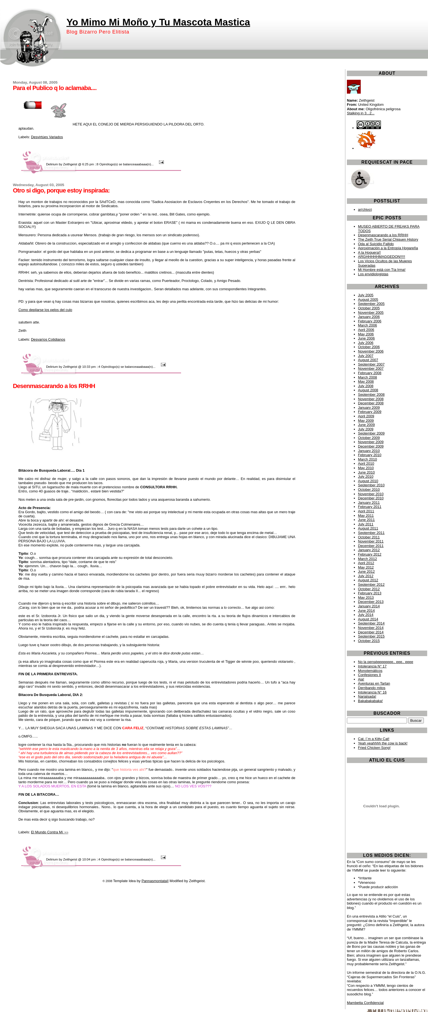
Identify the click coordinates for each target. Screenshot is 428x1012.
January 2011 (369, 502)
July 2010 (365, 476)
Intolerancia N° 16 (372, 692)
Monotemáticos (370, 671)
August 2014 (368, 619)
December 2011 (371, 546)
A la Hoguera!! (369, 252)
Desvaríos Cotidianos (48, 339)
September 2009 (371, 433)
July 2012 (365, 576)
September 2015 (371, 636)
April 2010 (366, 463)
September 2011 (371, 533)
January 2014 (369, 606)
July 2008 (365, 386)
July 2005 (365, 295)
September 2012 (371, 584)
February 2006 (369, 321)
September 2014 (371, 623)
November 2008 (371, 399)
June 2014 (366, 610)
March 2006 (367, 325)
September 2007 (371, 364)
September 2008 (371, 394)
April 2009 (366, 416)
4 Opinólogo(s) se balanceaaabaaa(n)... (127, 366)
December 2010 (371, 498)
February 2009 (369, 412)
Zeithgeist (70, 164)
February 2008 (369, 373)
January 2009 (369, 407)
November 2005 (371, 312)
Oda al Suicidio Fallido (376, 244)
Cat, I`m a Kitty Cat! (373, 739)
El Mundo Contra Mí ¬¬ (49, 832)
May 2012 (366, 567)
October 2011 (369, 537)
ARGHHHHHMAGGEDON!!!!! (381, 257)
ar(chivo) (365, 209)
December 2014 (371, 632)
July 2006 (365, 343)
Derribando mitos (371, 688)
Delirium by (54, 164)
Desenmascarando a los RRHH (383, 235)
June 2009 (366, 425)
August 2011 (368, 528)
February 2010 (369, 455)
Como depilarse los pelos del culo (45, 310)
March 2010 (367, 459)
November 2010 (371, 494)
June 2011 (366, 520)
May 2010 (366, 468)
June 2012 (366, 571)
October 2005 (369, 308)
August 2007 (368, 360)
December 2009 (371, 446)
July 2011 (365, 524)
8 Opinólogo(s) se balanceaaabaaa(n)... (125, 164)
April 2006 (366, 330)
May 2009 (366, 420)
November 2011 (371, 541)
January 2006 (369, 317)
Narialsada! (367, 696)
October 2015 (369, 641)
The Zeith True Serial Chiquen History (388, 239)
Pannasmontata (154, 881)
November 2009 (371, 442)
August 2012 (368, 580)
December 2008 (371, 403)
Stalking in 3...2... (361, 113)
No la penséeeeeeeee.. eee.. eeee (385, 662)
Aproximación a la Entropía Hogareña (388, 248)
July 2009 (365, 429)
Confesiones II (369, 675)
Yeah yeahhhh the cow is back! (383, 743)
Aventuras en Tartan (374, 683)
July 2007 (365, 356)
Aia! (361, 679)
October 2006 (369, 347)
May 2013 (366, 597)
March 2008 (367, 377)
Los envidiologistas (373, 274)
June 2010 (366, 472)
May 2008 (366, 381)
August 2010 (368, 481)
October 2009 (369, 438)
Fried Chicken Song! (374, 748)
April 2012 (366, 563)
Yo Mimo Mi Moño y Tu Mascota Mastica (158, 22)
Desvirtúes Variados (47, 137)
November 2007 (371, 368)
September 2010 (371, 485)
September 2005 (371, 304)
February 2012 (369, 554)
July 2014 (365, 615)
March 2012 (367, 559)
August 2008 (368, 390)
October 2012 (369, 589)
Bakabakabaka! (370, 701)
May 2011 (366, 515)
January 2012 (369, 550)
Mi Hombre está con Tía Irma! (382, 270)
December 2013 (371, 602)
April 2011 (366, 511)
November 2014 (371, 628)
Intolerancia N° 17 (372, 666)
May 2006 (366, 334)
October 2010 (369, 489)
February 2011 (369, 507)
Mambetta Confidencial (365, 1003)
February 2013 (369, 593)
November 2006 (371, 351)
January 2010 (369, 451)
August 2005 (368, 299)
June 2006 (366, 338)
